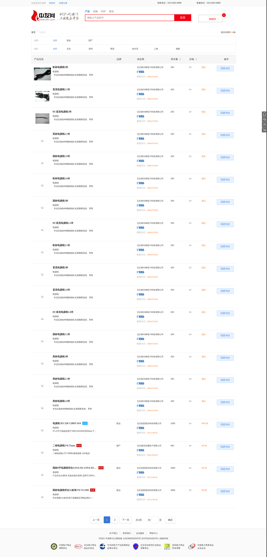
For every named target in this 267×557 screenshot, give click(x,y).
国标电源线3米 (60, 200)
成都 (178, 49)
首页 (33, 32)
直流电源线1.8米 (61, 290)
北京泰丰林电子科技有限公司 (150, 67)
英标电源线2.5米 (61, 134)
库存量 (174, 59)
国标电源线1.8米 (61, 156)
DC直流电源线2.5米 (63, 223)
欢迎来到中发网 (38, 3)
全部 (55, 40)
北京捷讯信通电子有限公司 (149, 446)
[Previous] (96, 519)
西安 (112, 49)
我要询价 (225, 68)
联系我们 (127, 533)
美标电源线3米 (60, 356)
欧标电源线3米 (60, 67)
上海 (156, 49)
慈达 (69, 40)
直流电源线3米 (60, 267)
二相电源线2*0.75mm (64, 445)
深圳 (91, 49)
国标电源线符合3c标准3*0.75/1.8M (71, 490)
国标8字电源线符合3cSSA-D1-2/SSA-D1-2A (75, 468)
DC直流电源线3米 (62, 111)
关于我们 (113, 533)
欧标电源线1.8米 (61, 178)
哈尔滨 (135, 49)
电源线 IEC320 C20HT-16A (67, 423)
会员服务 (140, 533)
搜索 (182, 17)
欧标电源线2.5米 (61, 245)
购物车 (214, 19)
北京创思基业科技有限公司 (149, 423)
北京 (69, 49)
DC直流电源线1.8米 (63, 312)
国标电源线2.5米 (61, 334)
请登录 (52, 3)
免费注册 (63, 3)
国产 (91, 40)
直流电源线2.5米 (61, 89)
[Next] (126, 519)
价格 (191, 59)
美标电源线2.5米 (61, 379)
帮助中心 (154, 533)
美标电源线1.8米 (61, 401)
